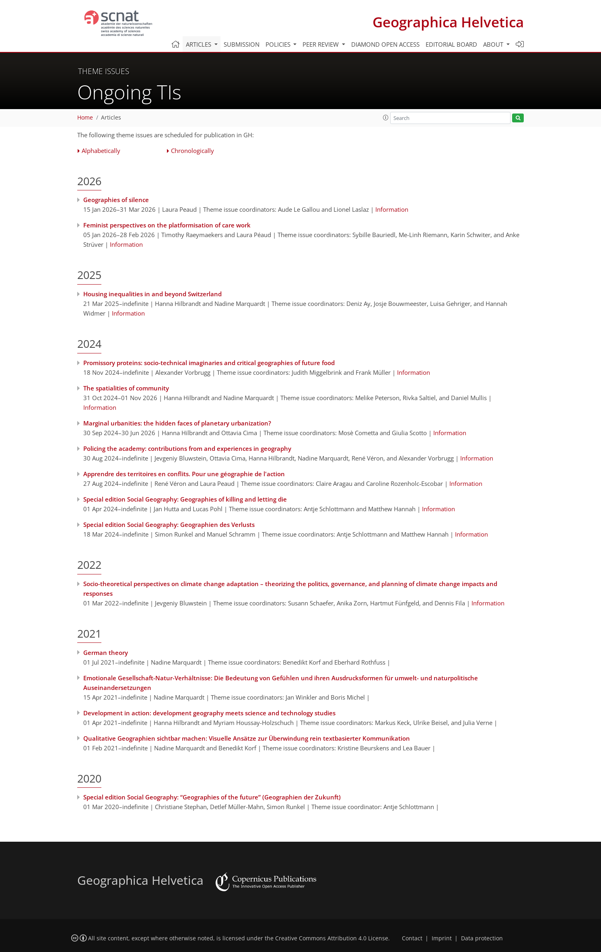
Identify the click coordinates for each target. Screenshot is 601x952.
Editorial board (451, 44)
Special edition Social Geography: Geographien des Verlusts (169, 524)
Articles (111, 117)
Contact (412, 938)
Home (85, 117)
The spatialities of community (126, 388)
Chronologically (192, 151)
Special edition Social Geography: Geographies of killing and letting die (185, 499)
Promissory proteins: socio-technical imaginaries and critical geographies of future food (209, 363)
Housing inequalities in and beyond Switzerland (152, 294)
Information (391, 209)
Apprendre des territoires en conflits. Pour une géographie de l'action (184, 474)
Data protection (482, 938)
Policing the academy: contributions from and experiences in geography (187, 448)
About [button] (494, 44)
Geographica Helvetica (448, 21)
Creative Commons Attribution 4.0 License (331, 938)
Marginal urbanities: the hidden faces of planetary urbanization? (177, 423)
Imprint (442, 938)
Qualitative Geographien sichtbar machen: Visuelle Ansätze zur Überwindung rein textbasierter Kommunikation (246, 738)
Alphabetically (101, 151)
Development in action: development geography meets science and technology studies (209, 713)
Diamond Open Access (385, 44)
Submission (241, 44)
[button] (386, 117)
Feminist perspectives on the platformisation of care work (167, 225)
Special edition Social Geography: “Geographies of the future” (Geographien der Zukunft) (212, 797)
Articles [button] (199, 44)
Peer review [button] (321, 44)
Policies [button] (279, 44)
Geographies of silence (116, 200)
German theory (105, 652)
